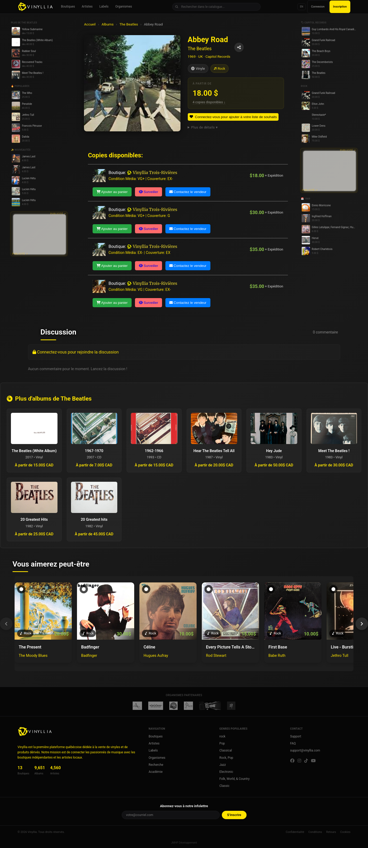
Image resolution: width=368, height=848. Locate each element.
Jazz (222, 765)
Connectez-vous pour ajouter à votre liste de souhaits (233, 117)
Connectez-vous (52, 352)
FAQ (293, 743)
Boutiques (68, 6)
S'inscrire (234, 815)
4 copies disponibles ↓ (209, 102)
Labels (103, 6)
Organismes (123, 6)
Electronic (226, 772)
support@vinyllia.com (305, 750)
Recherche (156, 765)
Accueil (89, 24)
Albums (107, 24)
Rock (219, 68)
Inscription (340, 6)
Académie (156, 772)
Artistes (87, 6)
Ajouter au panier (111, 192)
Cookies (345, 832)
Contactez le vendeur (187, 192)
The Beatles (128, 24)
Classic (224, 786)
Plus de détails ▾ (204, 127)
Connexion (318, 6)
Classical (225, 750)
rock (222, 736)
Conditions (315, 832)
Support (295, 736)
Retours (331, 832)
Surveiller (148, 192)
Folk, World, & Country (234, 779)
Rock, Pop (226, 758)
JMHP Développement (184, 842)
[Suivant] (362, 624)
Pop (222, 743)
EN (301, 6)
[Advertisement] (39, 234)
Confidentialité (295, 832)
